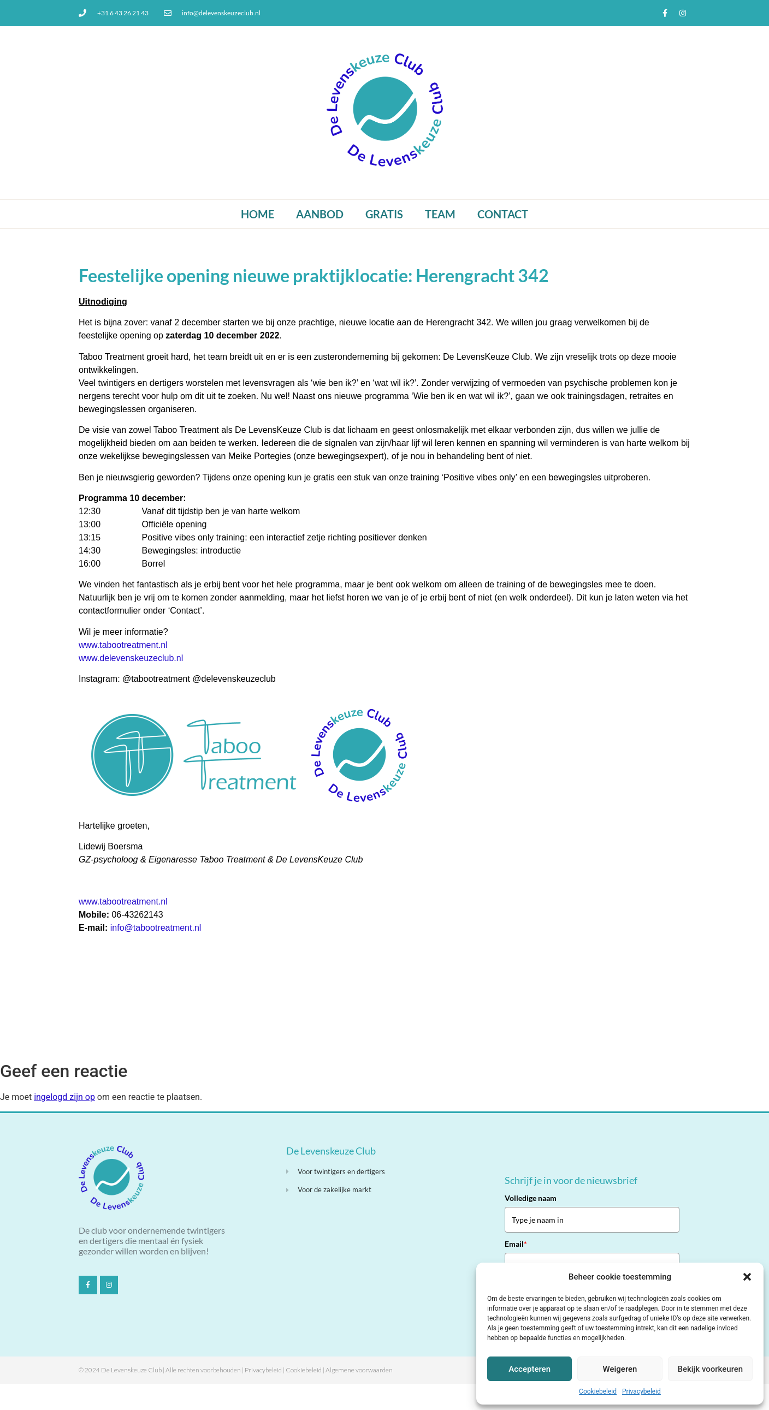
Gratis (384, 214)
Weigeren (620, 1369)
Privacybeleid (641, 1391)
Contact (502, 214)
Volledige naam (531, 1198)
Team (440, 214)
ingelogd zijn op (64, 1097)
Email (516, 1243)
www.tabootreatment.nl (123, 645)
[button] (747, 1276)
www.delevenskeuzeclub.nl (131, 658)
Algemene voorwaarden (359, 1370)
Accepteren (529, 1369)
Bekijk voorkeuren (710, 1369)
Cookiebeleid (598, 1391)
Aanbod (320, 214)
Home (257, 214)
